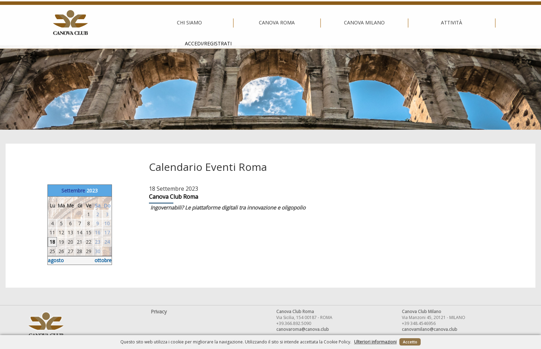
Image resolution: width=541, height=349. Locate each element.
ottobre (103, 260)
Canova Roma (181, 22)
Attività (356, 22)
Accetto (410, 341)
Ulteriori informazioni (375, 342)
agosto (56, 260)
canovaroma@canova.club (302, 329)
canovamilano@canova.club (429, 329)
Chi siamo (94, 22)
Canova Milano (269, 22)
